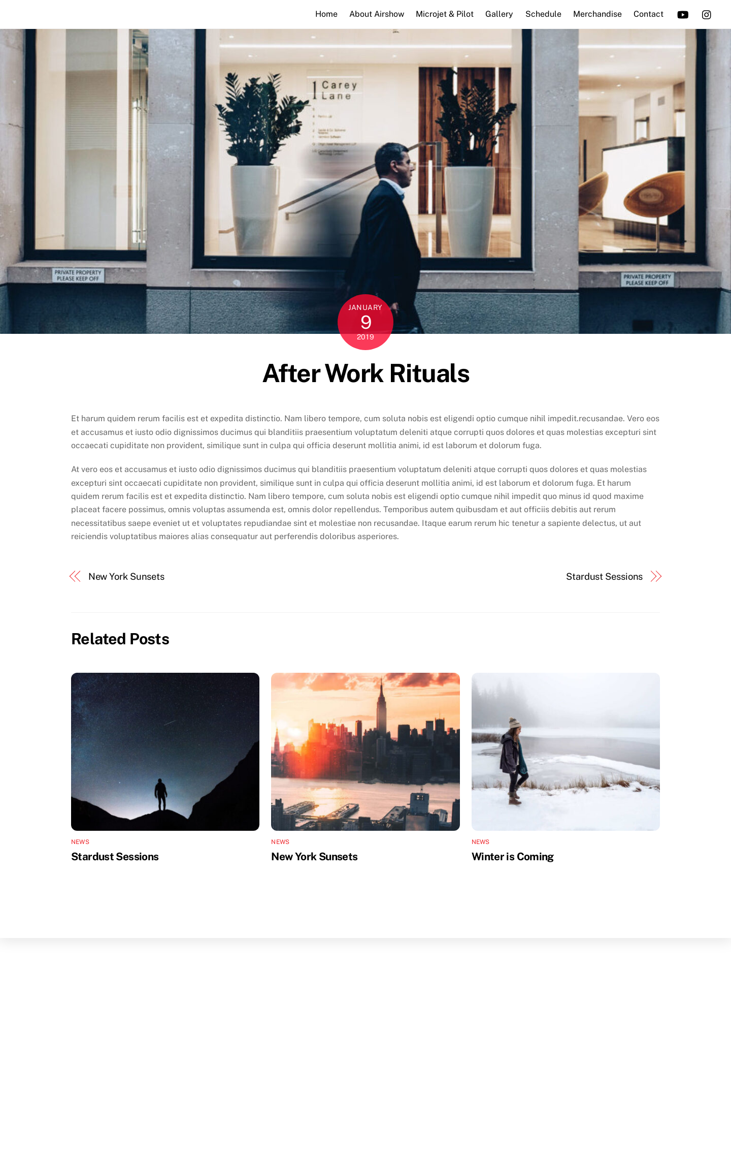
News (80, 841)
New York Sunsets (126, 576)
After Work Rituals (365, 373)
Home (324, 14)
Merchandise (595, 14)
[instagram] (704, 13)
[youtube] (680, 13)
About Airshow (374, 14)
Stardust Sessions (604, 576)
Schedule (541, 14)
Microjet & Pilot (443, 14)
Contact (646, 14)
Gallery (497, 14)
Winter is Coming (513, 856)
